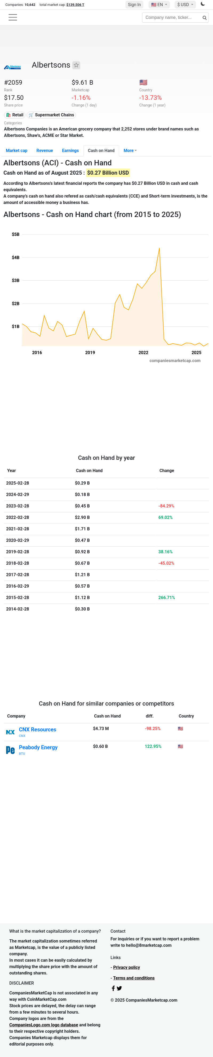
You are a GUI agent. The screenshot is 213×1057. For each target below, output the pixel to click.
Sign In (134, 4)
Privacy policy (126, 967)
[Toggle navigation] (12, 17)
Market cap (16, 150)
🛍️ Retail (14, 114)
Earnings (70, 150)
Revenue (45, 150)
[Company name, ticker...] (175, 18)
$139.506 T (75, 5)
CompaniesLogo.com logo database (43, 1024)
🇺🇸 (157, 4)
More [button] (129, 150)
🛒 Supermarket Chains (51, 114)
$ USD (183, 4)
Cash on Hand (101, 150)
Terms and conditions (134, 978)
